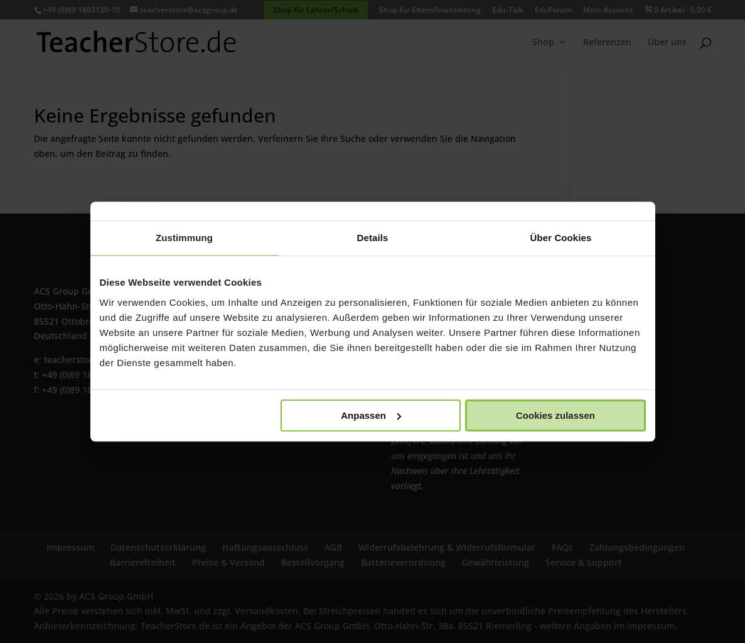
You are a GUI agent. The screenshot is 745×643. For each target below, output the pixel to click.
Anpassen (371, 415)
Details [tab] (373, 237)
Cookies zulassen (555, 415)
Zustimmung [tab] (184, 237)
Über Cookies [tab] (561, 237)
